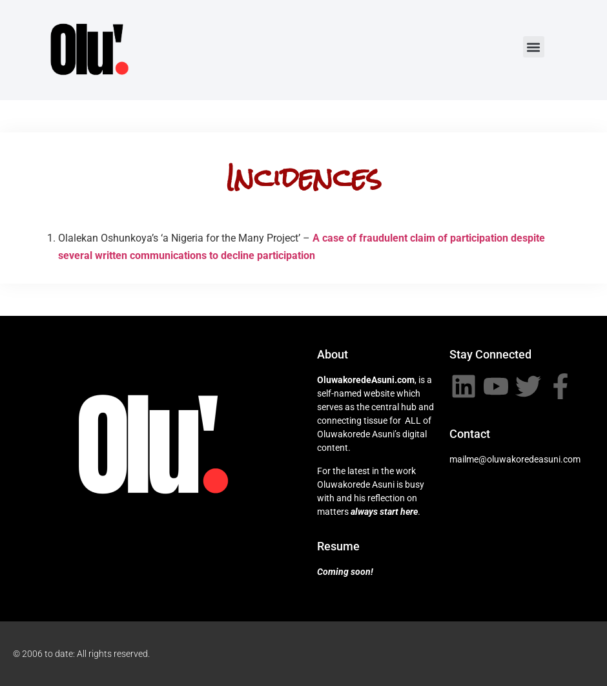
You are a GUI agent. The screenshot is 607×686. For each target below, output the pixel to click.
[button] (533, 46)
